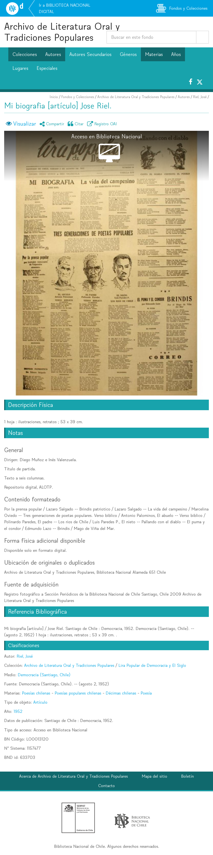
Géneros (128, 54)
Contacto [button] (106, 785)
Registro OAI (103, 124)
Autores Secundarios (90, 54)
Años (176, 54)
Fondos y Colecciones (77, 97)
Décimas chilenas (121, 693)
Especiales (47, 68)
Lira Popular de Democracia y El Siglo (152, 665)
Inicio (54, 97)
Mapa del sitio (154, 776)
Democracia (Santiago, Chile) (44, 674)
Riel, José (200, 97)
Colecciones (24, 54)
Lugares (20, 68)
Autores (53, 54)
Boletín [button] (187, 776)
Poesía (146, 693)
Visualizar (24, 123)
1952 (18, 711)
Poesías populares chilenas (78, 693)
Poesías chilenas (36, 693)
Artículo (40, 702)
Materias (154, 54)
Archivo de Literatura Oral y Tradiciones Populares (62, 32)
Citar (76, 124)
